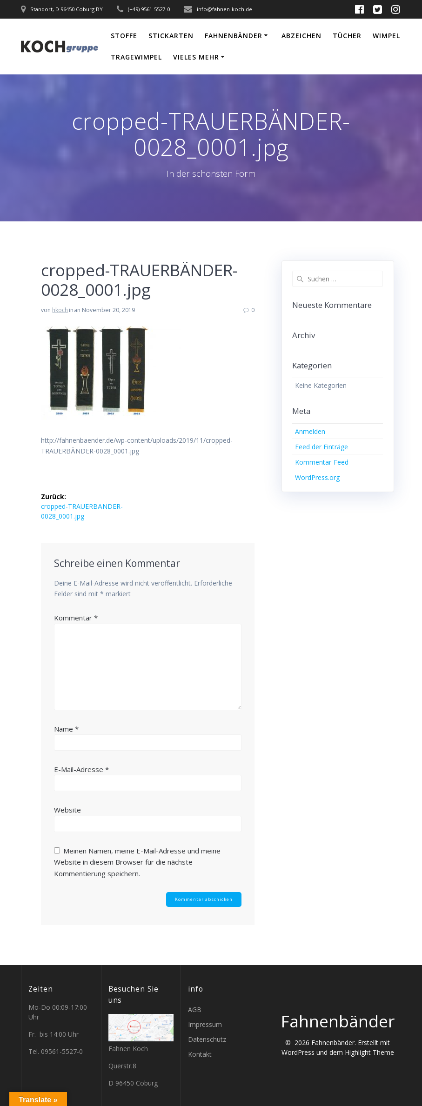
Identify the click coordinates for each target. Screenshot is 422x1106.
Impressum (205, 1024)
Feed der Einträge (321, 446)
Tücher (347, 35)
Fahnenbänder (233, 35)
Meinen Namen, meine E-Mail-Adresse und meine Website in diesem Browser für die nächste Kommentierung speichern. (137, 862)
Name (66, 728)
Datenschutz (207, 1039)
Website (67, 809)
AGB (194, 1009)
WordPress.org (317, 477)
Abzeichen (301, 35)
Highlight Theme (369, 1052)
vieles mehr (196, 57)
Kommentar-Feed (321, 462)
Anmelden (310, 431)
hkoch (60, 310)
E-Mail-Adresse (81, 769)
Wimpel (386, 35)
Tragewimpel (136, 57)
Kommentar (76, 617)
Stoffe (124, 35)
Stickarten (171, 35)
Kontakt (200, 1054)
